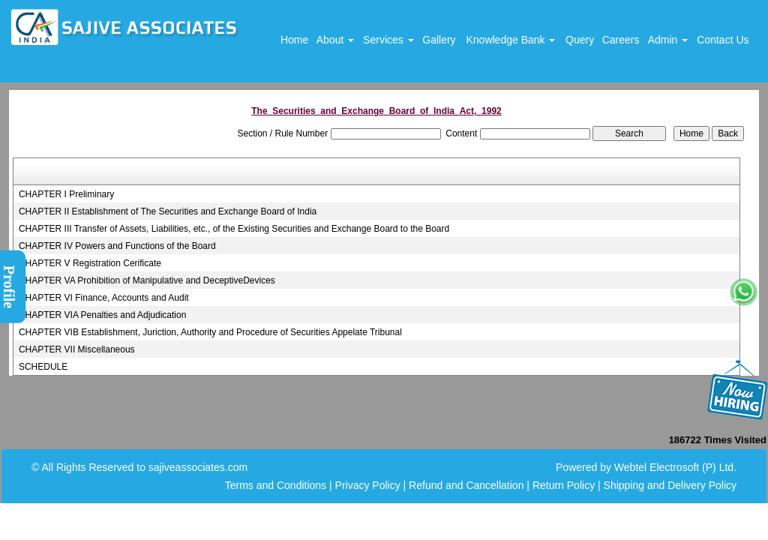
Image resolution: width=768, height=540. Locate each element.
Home (294, 40)
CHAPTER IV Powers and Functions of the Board (117, 246)
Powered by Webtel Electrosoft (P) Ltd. (646, 467)
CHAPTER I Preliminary (66, 194)
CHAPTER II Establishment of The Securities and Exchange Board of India (167, 211)
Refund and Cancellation (467, 485)
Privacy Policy (367, 485)
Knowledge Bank (510, 40)
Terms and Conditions (275, 485)
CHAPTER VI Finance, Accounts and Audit (104, 297)
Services (388, 40)
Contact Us (722, 40)
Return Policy (563, 485)
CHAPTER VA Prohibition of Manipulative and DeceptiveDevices (147, 280)
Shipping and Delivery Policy (670, 485)
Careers (621, 40)
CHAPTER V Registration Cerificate (90, 263)
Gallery (438, 40)
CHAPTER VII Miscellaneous (77, 349)
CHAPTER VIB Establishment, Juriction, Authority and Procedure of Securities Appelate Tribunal (210, 332)
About (335, 40)
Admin (668, 40)
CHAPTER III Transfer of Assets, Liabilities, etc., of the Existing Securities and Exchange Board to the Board (234, 229)
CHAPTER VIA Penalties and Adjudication (102, 315)
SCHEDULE (43, 367)
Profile (9, 287)
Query (580, 40)
